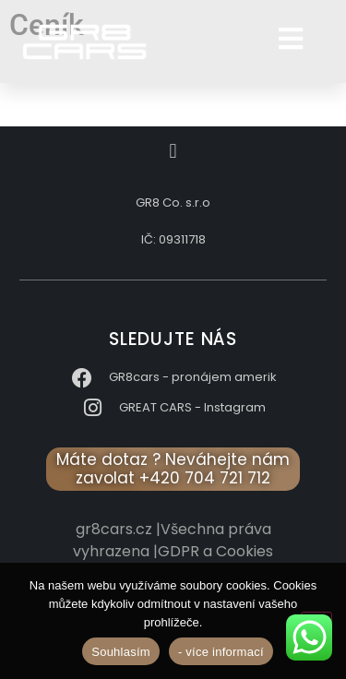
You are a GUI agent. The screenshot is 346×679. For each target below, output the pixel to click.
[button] (173, 151)
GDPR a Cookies (215, 551)
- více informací (221, 652)
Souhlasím (120, 652)
